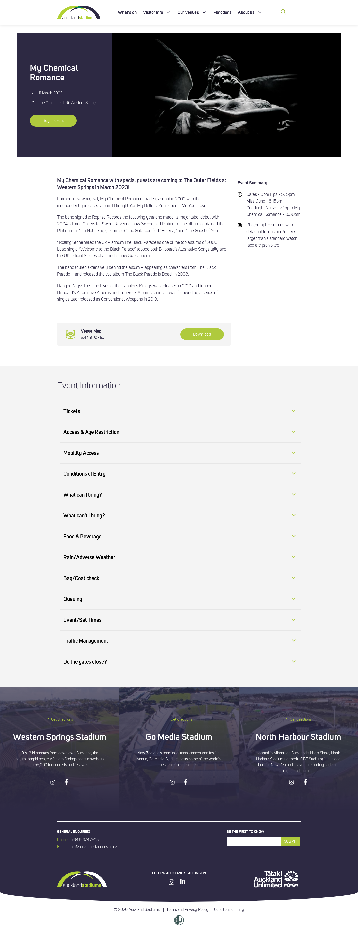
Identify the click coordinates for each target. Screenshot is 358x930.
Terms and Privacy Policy (187, 909)
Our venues (188, 12)
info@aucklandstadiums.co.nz (93, 847)
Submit (290, 841)
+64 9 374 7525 (85, 840)
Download (202, 334)
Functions (222, 12)
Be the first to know (245, 832)
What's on (127, 12)
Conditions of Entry (229, 909)
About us (246, 12)
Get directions (59, 719)
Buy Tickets (53, 120)
